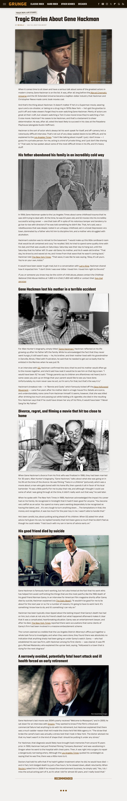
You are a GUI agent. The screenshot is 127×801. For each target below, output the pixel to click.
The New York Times (41, 257)
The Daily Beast (63, 600)
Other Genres (68, 4)
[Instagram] (107, 4)
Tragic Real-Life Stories (26, 12)
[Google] (119, 4)
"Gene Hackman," (66, 349)
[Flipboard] (115, 4)
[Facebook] (99, 4)
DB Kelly (20, 25)
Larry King (84, 266)
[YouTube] (103, 4)
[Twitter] (111, 4)
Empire (51, 724)
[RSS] (123, 4)
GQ (39, 368)
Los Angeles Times (42, 137)
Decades (82, 4)
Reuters (22, 768)
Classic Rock (37, 4)
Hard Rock (52, 4)
